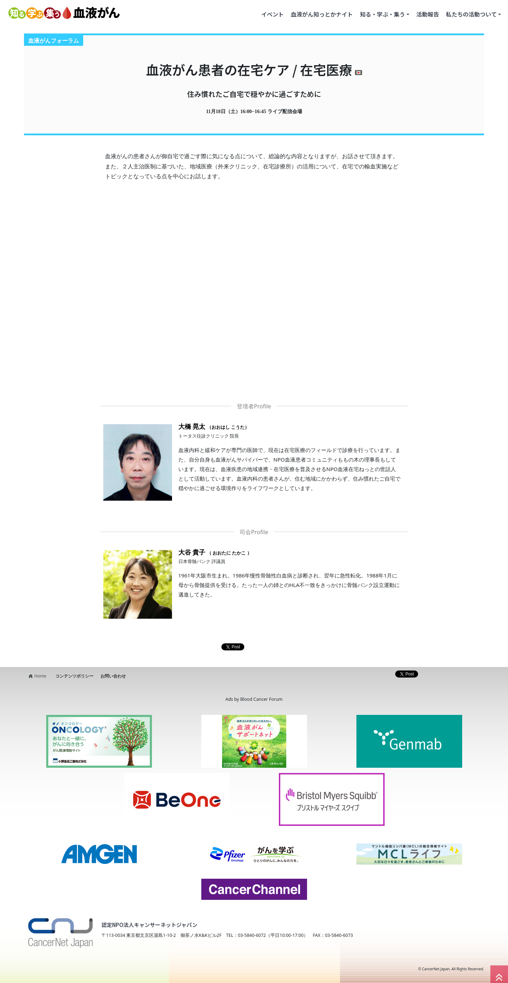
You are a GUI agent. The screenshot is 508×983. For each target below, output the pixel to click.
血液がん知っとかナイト (322, 14)
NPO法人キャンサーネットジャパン (83, 968)
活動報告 (427, 14)
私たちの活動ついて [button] (471, 14)
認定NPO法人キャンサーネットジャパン (149, 924)
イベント (272, 14)
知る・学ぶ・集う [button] (382, 14)
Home (37, 676)
